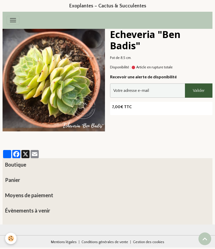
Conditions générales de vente (105, 242)
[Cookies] (11, 238)
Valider (199, 90)
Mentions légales (64, 242)
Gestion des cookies (148, 242)
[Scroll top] (204, 238)
